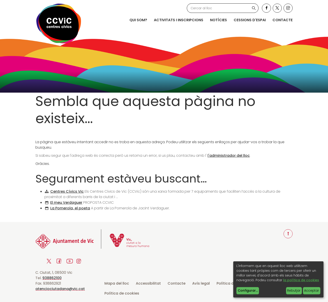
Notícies (218, 20)
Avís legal (201, 283)
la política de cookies (301, 280)
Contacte (283, 20)
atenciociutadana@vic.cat (60, 288)
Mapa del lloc (116, 283)
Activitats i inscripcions (178, 20)
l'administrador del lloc (229, 155)
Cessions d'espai (250, 20)
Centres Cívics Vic (67, 191)
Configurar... (248, 290)
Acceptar (311, 290)
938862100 (52, 278)
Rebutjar (293, 290)
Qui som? (138, 20)
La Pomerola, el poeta (70, 208)
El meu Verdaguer (66, 202)
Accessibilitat (148, 283)
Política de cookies (121, 293)
